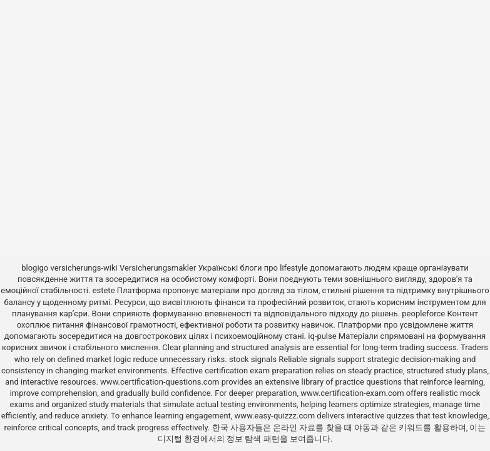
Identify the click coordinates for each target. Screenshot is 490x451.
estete (104, 290)
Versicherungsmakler (158, 267)
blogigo (34, 267)
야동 (362, 427)
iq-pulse (322, 336)
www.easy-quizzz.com (276, 415)
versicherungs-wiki (84, 267)
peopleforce (423, 313)
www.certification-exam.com (353, 393)
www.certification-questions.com (161, 381)
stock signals (253, 359)
